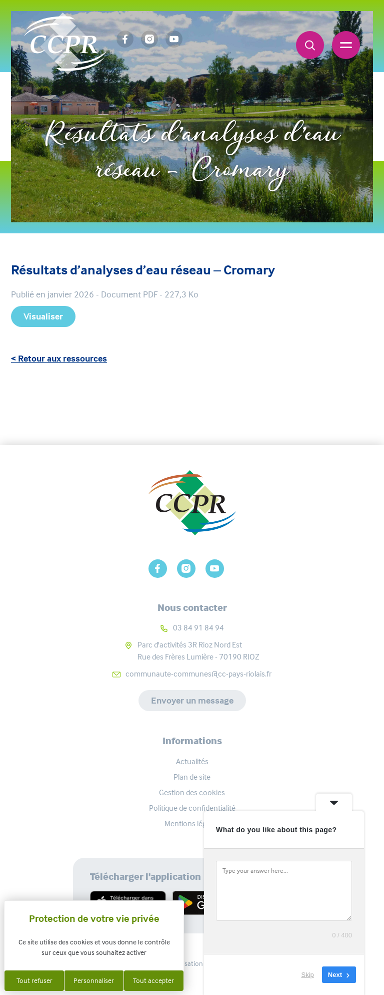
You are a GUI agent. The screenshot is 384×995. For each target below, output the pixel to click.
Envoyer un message (192, 701)
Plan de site (192, 777)
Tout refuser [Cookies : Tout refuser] (34, 980)
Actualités (192, 761)
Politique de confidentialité (192, 808)
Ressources (208, 101)
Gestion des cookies (192, 792)
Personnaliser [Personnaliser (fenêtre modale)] (94, 980)
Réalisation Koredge (192, 963)
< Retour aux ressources (59, 359)
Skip (308, 974)
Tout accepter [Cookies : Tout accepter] (153, 980)
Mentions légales (192, 823)
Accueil (150, 101)
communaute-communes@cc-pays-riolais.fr (199, 674)
